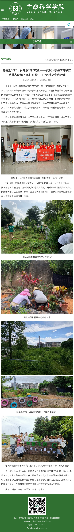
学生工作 (61, 60)
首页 (55, 60)
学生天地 (69, 60)
